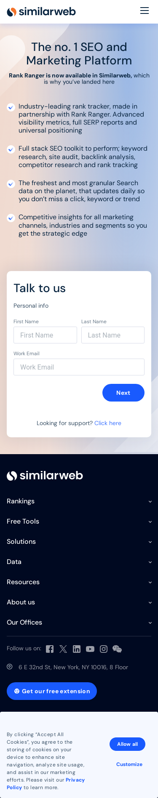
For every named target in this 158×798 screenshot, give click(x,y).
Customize (129, 764)
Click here (107, 423)
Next (123, 392)
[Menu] (144, 12)
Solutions (21, 541)
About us (21, 602)
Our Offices (24, 622)
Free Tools (23, 521)
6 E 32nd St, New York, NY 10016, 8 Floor (73, 667)
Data (14, 561)
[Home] (41, 12)
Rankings (21, 501)
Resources (23, 581)
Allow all (127, 744)
